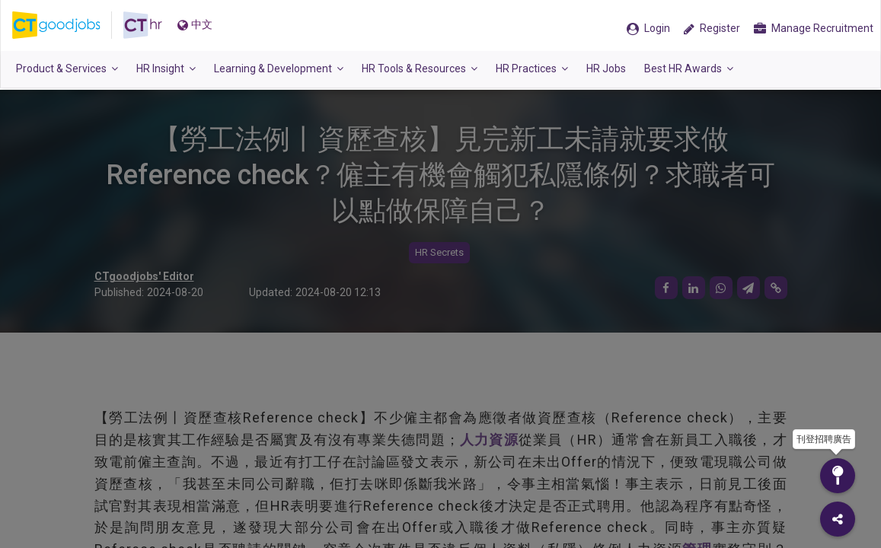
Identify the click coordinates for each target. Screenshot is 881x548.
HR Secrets (439, 252)
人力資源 (489, 440)
